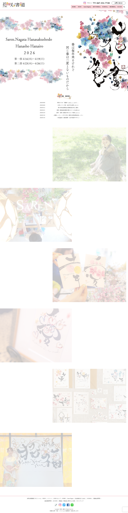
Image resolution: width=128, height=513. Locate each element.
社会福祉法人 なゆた (80, 498)
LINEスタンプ (57, 498)
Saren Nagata (85, 7)
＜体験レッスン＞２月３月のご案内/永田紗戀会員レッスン (68, 115)
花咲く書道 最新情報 (64, 96)
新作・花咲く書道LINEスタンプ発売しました (68, 112)
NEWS (78, 7)
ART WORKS (95, 7)
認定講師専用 (48, 501)
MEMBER (112, 7)
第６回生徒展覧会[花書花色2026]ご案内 (68, 107)
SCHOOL (103, 7)
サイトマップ (80, 501)
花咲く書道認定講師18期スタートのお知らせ (68, 110)
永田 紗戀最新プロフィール (34, 498)
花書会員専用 (96, 498)
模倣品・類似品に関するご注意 (67, 501)
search (124, 7)
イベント (49, 498)
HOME (72, 7)
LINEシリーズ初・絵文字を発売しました (68, 105)
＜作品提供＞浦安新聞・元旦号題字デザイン (68, 117)
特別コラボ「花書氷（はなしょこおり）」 (68, 102)
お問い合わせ (118, 3)
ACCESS (119, 7)
